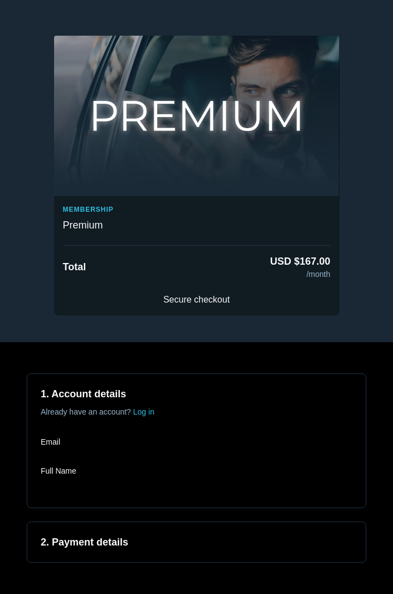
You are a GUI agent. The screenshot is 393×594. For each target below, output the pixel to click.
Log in (143, 411)
